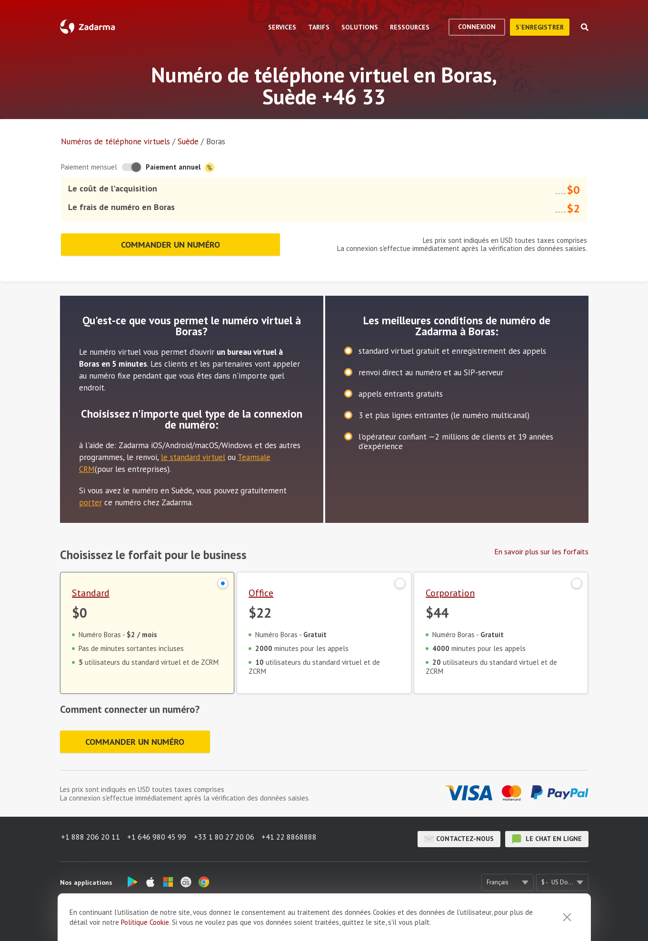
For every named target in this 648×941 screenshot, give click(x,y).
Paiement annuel (180, 167)
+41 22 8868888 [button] (294, 838)
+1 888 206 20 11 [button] (89, 838)
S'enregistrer (540, 27)
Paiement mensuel (89, 166)
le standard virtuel (193, 453)
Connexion (477, 26)
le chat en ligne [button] (547, 838)
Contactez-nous (459, 838)
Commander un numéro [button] (170, 242)
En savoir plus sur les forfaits (541, 547)
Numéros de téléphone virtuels (115, 141)
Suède (188, 141)
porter (90, 498)
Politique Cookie (145, 922)
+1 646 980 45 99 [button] (158, 838)
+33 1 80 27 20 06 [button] (227, 838)
